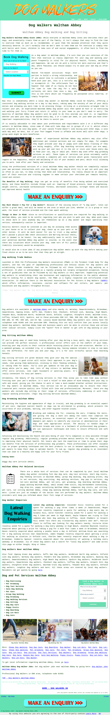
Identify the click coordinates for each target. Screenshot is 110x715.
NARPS (104, 281)
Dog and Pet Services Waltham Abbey (29, 575)
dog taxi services (78, 474)
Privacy (106, 696)
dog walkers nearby (80, 523)
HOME (73, 19)
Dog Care (50, 650)
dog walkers (37, 114)
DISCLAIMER (103, 19)
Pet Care (92, 647)
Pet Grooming (36, 650)
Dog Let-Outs (79, 647)
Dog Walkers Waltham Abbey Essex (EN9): (22, 38)
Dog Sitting (30, 653)
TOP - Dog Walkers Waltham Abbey (18, 678)
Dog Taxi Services (47, 653)
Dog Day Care (35, 647)
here (40, 570)
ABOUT (86, 19)
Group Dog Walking (92, 650)
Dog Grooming (79, 653)
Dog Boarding (51, 647)
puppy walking (27, 485)
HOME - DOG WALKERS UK (55, 688)
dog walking (20, 104)
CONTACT (93, 19)
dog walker (69, 167)
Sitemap (3, 696)
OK (100, 714)
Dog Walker (65, 647)
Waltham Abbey (40, 309)
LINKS (79, 19)
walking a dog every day (91, 510)
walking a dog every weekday (49, 526)
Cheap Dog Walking (18, 647)
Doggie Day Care (31, 655)
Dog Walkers (65, 653)
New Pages (11, 696)
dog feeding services (31, 477)
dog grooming (76, 404)
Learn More (91, 714)
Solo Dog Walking (49, 655)
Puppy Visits (66, 655)
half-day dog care (87, 490)
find (10, 554)
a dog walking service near (21, 534)
